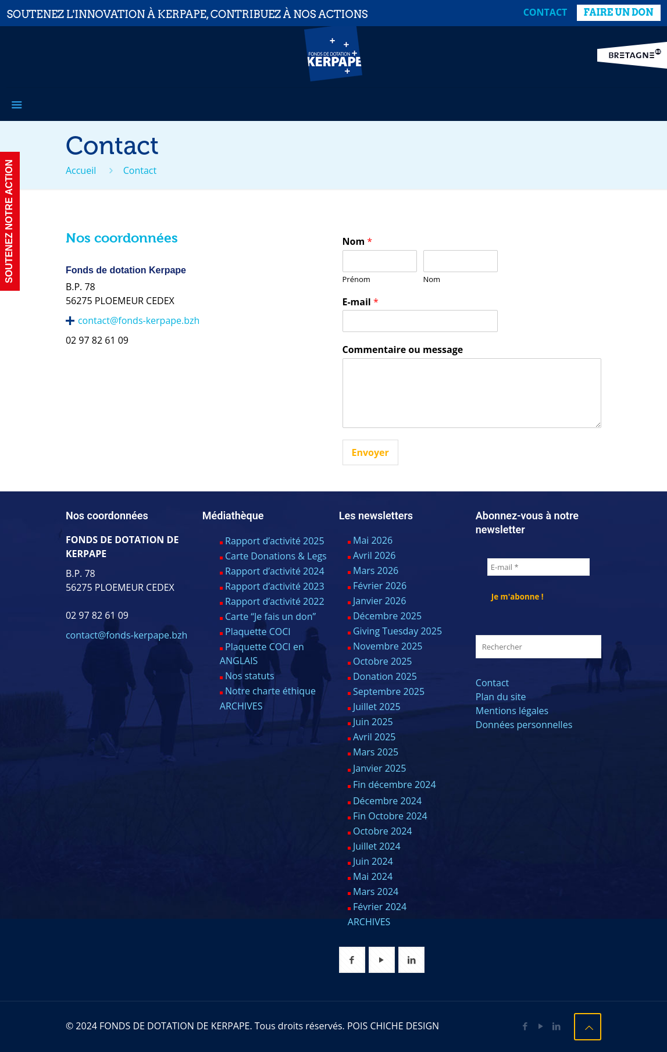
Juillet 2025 (377, 706)
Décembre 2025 (387, 615)
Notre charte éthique (270, 690)
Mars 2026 (375, 570)
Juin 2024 (373, 861)
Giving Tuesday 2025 (397, 631)
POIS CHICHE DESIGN (393, 1025)
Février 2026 (379, 585)
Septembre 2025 (389, 691)
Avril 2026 (374, 555)
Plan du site (501, 696)
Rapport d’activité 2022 (274, 601)
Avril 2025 (374, 736)
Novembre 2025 (388, 646)
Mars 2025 (375, 752)
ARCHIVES (241, 706)
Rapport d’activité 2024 (274, 571)
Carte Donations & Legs (276, 556)
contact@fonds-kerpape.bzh (138, 320)
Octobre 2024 (382, 831)
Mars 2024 (375, 891)
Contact (545, 12)
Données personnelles (524, 724)
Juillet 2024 (377, 846)
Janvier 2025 (379, 768)
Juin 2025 (373, 721)
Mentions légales (512, 710)
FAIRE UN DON (619, 12)
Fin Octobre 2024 (390, 815)
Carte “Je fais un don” (270, 616)
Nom (358, 242)
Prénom (356, 279)
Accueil (81, 170)
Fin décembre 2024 (394, 784)
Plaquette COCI (258, 631)
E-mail (361, 302)
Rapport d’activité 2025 (274, 540)
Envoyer (370, 452)
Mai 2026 (373, 540)
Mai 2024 (373, 876)
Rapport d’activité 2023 (274, 586)
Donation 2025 (385, 676)
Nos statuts (249, 675)
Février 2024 (379, 906)
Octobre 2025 (382, 661)
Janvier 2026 (379, 600)
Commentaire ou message (403, 350)
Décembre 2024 (387, 800)
